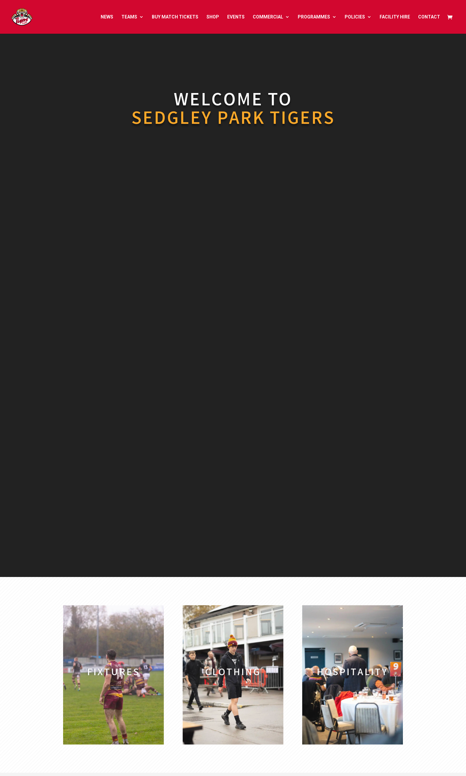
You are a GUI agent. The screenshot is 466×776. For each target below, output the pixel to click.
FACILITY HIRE (395, 17)
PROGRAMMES (314, 17)
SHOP (212, 17)
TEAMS (129, 17)
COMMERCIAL (268, 17)
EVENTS (236, 17)
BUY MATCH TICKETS (175, 17)
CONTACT (429, 17)
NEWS (107, 17)
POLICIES (355, 17)
